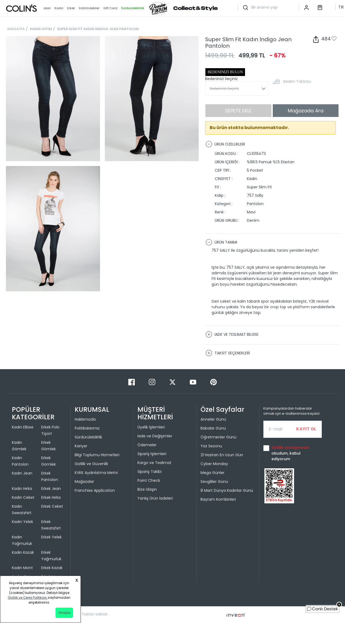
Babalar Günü (213, 428)
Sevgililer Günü (214, 481)
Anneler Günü (213, 419)
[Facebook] (132, 382)
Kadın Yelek (22, 521)
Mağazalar (84, 481)
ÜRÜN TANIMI (221, 242)
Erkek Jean (51, 488)
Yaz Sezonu (211, 446)
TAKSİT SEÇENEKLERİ (227, 353)
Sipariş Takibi (149, 471)
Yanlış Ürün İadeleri (155, 498)
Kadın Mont (22, 567)
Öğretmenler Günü (218, 437)
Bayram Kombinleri (218, 499)
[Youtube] (193, 382)
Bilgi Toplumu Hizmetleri (97, 455)
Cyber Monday (214, 463)
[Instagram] (152, 382)
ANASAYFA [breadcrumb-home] (16, 29)
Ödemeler (147, 445)
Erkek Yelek (51, 537)
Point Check (148, 480)
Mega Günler (213, 472)
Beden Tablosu (297, 81)
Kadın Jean (22, 473)
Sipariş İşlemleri (151, 453)
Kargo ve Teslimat (154, 462)
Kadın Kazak (23, 552)
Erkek (71, 8)
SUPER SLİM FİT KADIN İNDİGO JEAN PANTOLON (98, 29)
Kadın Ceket (23, 497)
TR (341, 7)
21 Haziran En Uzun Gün (222, 455)
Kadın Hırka (22, 488)
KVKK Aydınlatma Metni (96, 472)
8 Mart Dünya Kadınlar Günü (227, 490)
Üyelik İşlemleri (151, 427)
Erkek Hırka (51, 497)
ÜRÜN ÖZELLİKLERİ (225, 144)
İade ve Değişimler (154, 436)
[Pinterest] (213, 382)
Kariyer (81, 446)
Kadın (58, 8)
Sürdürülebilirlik (88, 437)
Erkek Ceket (52, 506)
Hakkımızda (85, 419)
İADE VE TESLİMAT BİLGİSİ (231, 334)
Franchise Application (95, 490)
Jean (47, 8)
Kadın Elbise (22, 427)
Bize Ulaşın (147, 489)
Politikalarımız (87, 428)
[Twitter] (173, 382)
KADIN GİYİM (41, 29)
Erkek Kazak (52, 567)
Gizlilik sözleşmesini (290, 447)
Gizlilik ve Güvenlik (91, 463)
